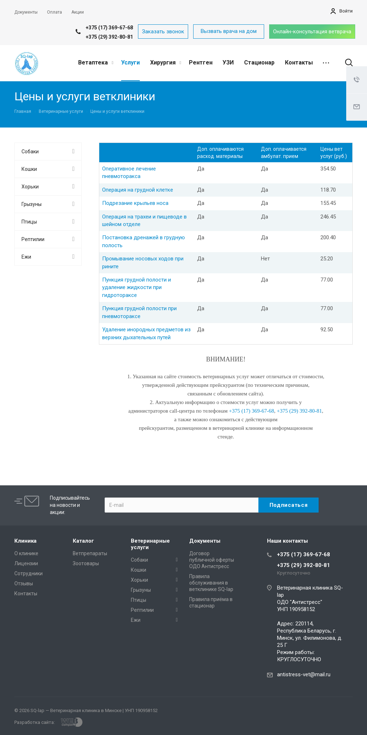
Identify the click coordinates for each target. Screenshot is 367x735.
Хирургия (165, 62)
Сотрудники (28, 573)
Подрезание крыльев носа (135, 203)
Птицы (29, 222)
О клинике (26, 553)
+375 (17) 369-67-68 (109, 27)
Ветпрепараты (90, 553)
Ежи (26, 257)
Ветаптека (95, 62)
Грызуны (32, 204)
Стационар (259, 62)
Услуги (130, 62)
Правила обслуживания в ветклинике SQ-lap (211, 582)
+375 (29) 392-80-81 (109, 37)
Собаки (30, 151)
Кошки (29, 169)
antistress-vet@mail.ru (303, 674)
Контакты (299, 62)
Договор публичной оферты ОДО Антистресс (211, 560)
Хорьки (30, 186)
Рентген (201, 62)
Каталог (83, 541)
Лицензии (26, 563)
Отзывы (23, 583)
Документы (204, 541)
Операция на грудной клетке (137, 190)
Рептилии (33, 239)
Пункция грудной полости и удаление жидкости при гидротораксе (136, 287)
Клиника (25, 541)
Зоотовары (86, 563)
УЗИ (228, 62)
